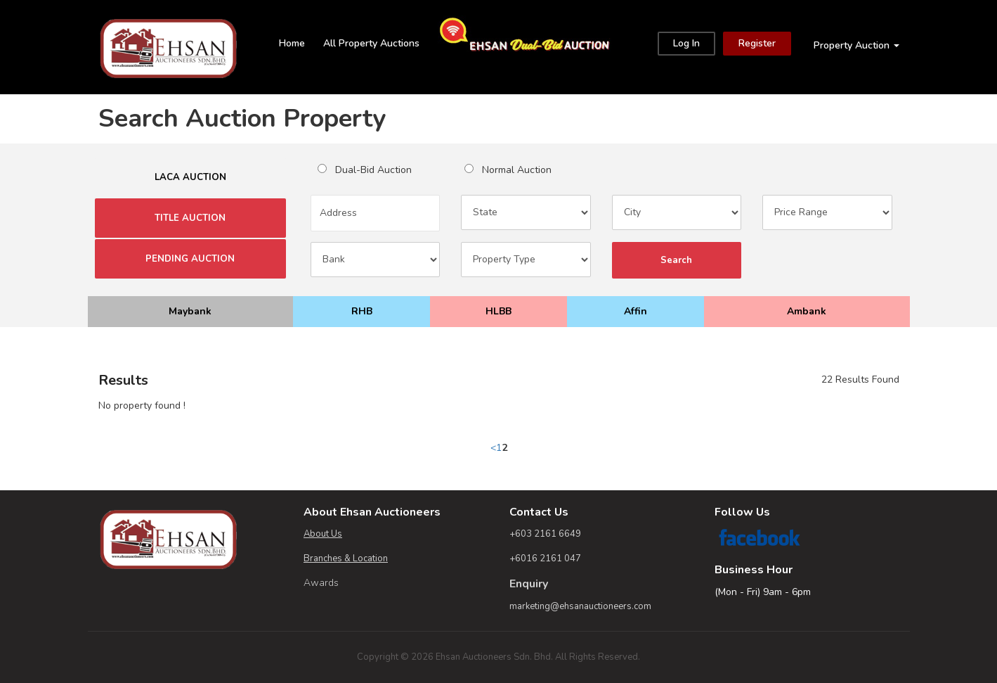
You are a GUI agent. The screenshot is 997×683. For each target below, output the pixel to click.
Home (292, 43)
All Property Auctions (371, 43)
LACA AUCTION (190, 177)
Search (676, 260)
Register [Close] (757, 43)
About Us (323, 534)
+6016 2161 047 (545, 558)
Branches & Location (346, 558)
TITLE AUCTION (190, 218)
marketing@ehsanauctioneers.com (580, 606)
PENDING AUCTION (190, 259)
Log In (686, 43)
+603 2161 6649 (545, 534)
